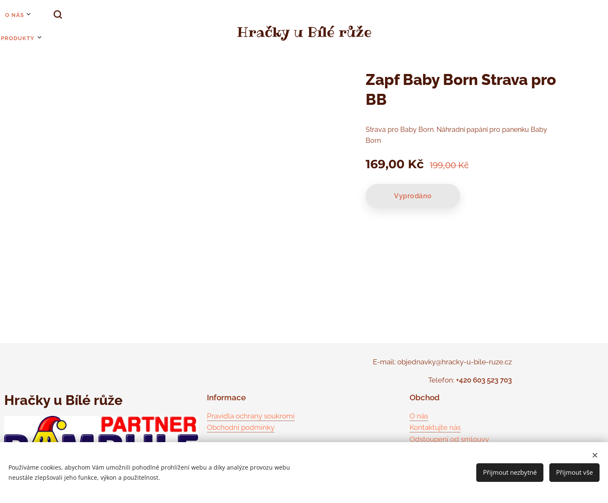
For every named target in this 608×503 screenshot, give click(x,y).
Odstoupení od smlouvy (449, 439)
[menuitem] (4, 14)
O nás (419, 416)
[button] (37, 14)
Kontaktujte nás (435, 427)
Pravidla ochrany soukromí (251, 416)
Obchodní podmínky (240, 427)
